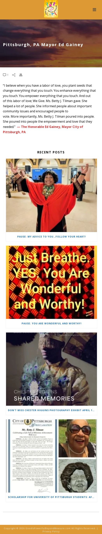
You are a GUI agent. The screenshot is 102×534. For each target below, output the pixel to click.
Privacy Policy (51, 531)
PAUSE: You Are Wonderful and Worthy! (52, 323)
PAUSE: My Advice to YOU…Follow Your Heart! (51, 236)
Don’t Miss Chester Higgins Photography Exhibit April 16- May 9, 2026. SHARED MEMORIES (52, 410)
